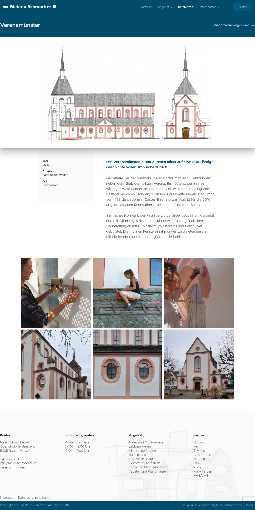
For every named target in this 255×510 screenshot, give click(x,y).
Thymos (199, 451)
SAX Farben (202, 455)
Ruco (197, 467)
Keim (196, 446)
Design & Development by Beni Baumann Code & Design (218, 505)
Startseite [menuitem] (146, 7)
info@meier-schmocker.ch (18, 463)
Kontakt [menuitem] (243, 7)
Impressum (7, 497)
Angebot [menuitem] (165, 7)
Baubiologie (137, 455)
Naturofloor (201, 459)
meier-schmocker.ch (14, 467)
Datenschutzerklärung (34, 497)
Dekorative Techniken (144, 463)
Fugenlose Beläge (142, 459)
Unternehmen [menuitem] (209, 7)
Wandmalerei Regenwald (234, 25)
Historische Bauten (142, 451)
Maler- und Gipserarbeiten (147, 442)
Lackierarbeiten (140, 446)
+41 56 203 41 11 (12, 459)
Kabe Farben (202, 471)
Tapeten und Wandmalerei (147, 471)
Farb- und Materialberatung (148, 467)
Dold (196, 463)
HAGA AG (200, 475)
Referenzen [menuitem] (185, 7)
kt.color (198, 442)
